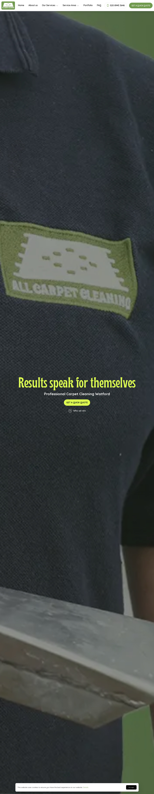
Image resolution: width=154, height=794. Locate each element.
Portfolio (88, 5)
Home (21, 5)
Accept (131, 787)
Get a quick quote (141, 5)
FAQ (99, 5)
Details (85, 787)
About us (33, 5)
